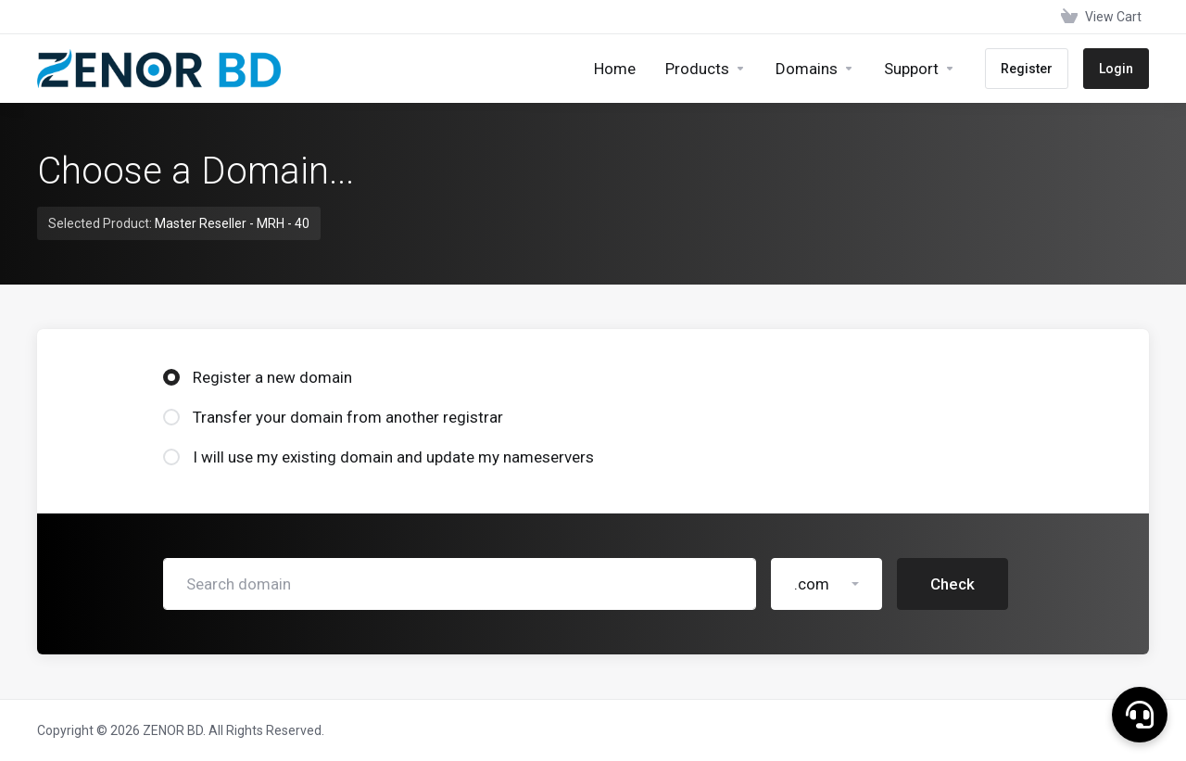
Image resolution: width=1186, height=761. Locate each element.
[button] (1139, 714)
